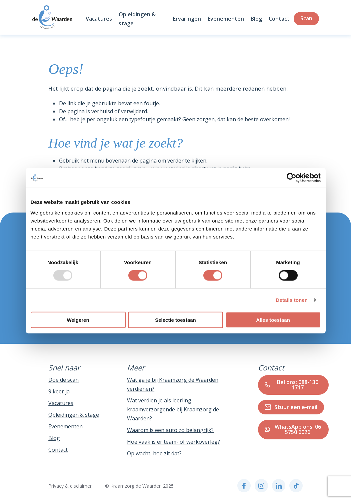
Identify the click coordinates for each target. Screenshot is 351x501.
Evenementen (226, 18)
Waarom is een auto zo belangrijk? (170, 430)
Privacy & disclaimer (70, 486)
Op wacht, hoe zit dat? (154, 453)
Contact (279, 18)
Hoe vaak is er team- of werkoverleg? (173, 441)
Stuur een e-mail (291, 407)
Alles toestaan (273, 319)
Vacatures (99, 18)
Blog (256, 18)
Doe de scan (63, 379)
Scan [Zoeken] (306, 18)
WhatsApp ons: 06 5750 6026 (293, 429)
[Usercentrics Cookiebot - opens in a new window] (291, 178)
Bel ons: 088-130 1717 (291, 384)
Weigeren (78, 319)
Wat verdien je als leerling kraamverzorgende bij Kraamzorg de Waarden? (173, 409)
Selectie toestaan (175, 319)
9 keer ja (59, 391)
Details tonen (292, 300)
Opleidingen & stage (73, 414)
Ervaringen (187, 18)
